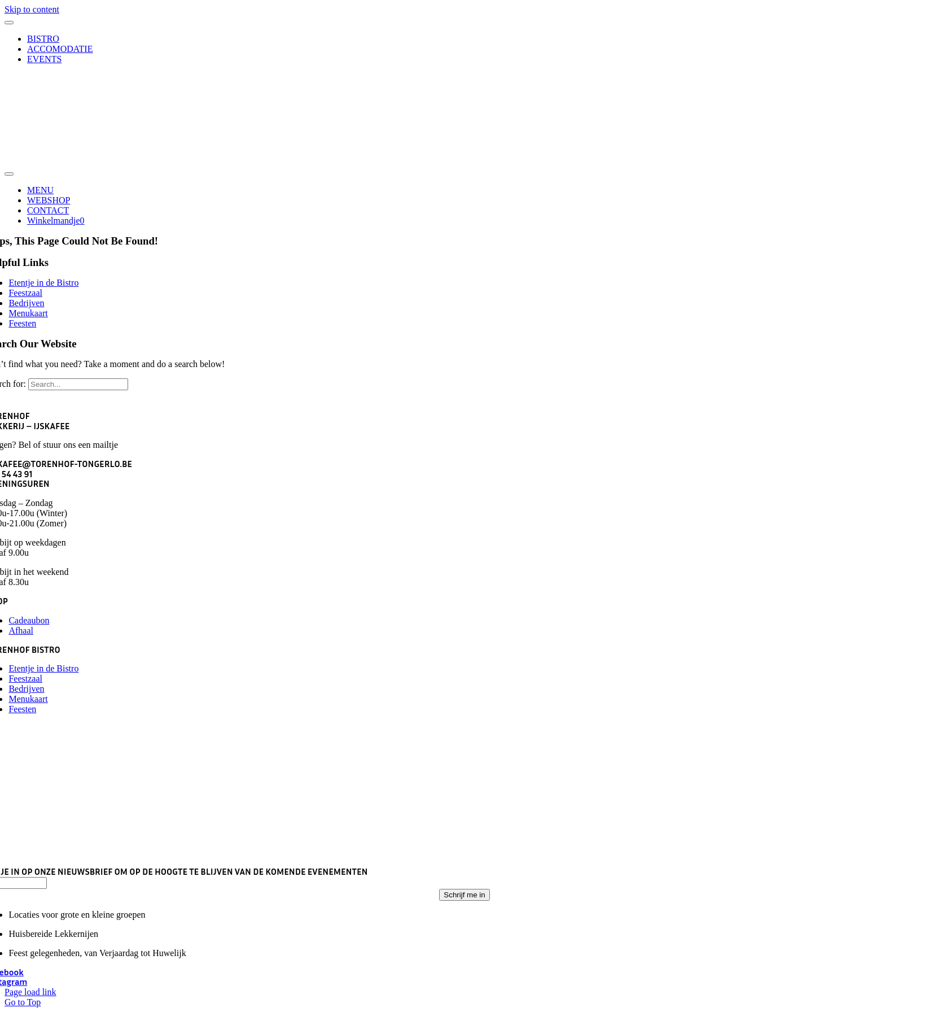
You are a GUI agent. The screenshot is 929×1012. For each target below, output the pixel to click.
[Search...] (78, 384)
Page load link (30, 992)
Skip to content (32, 9)
